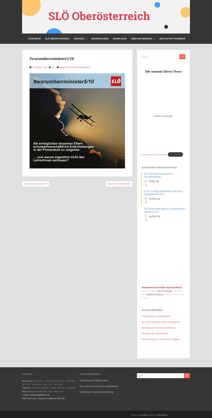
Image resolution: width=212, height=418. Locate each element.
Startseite (34, 38)
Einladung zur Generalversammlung (158, 327)
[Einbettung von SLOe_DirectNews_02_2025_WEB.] (163, 116)
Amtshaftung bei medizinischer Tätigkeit (160, 339)
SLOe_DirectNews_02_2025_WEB (154, 154)
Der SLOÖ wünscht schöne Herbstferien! (160, 322)
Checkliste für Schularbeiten (154, 333)
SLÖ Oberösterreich (57, 38)
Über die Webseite (141, 38)
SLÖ (53, 67)
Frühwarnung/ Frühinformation (156, 316)
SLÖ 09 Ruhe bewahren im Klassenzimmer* (158, 175)
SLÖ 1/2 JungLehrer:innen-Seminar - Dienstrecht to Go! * (164, 193)
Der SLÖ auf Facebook (172, 38)
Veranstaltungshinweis (80, 67)
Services (79, 38)
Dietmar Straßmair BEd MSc (51, 398)
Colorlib (143, 415)
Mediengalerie (100, 38)
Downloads (120, 38)
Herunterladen (175, 154)
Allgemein (64, 67)
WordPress (162, 415)
